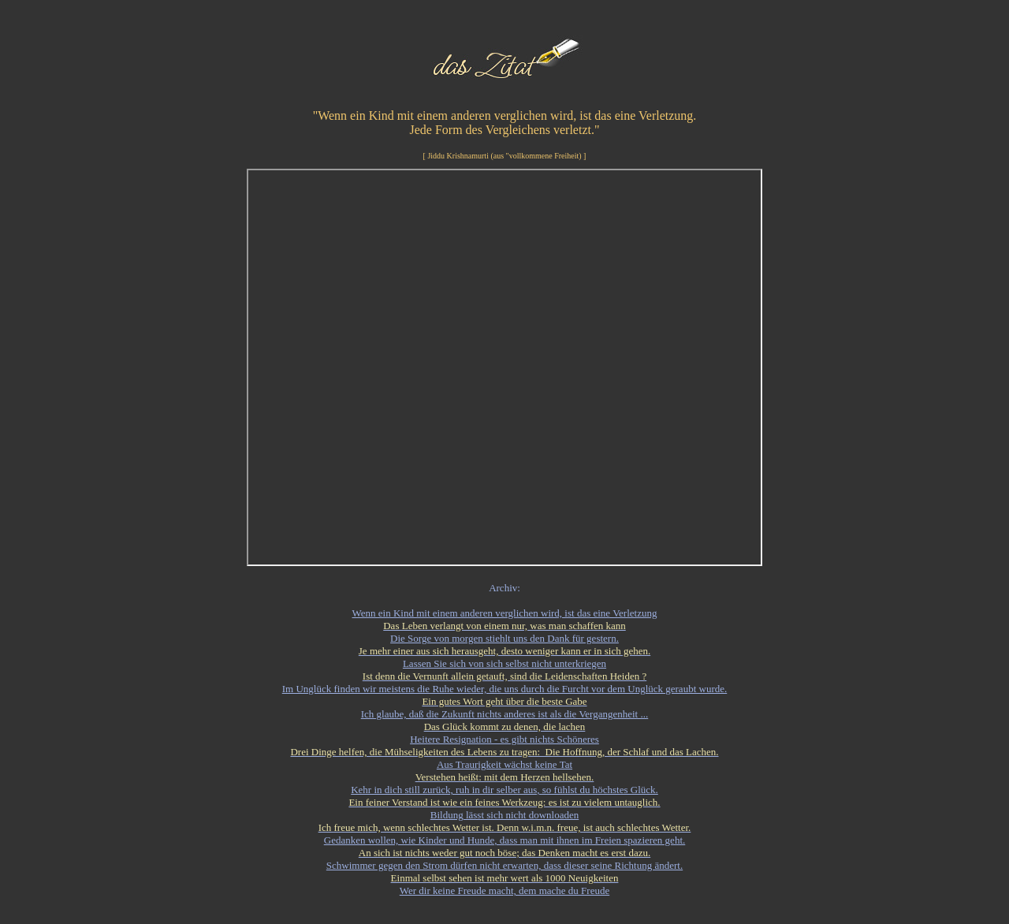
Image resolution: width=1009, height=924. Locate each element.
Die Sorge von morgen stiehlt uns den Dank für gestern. (504, 638)
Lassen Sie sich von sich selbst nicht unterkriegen (504, 663)
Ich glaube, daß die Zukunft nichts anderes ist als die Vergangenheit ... (505, 714)
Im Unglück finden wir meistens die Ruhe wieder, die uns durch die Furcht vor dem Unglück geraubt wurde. (504, 689)
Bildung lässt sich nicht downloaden (504, 815)
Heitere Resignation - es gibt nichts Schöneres (504, 739)
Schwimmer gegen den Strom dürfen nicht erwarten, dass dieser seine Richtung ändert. (504, 865)
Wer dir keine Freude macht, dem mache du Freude (504, 890)
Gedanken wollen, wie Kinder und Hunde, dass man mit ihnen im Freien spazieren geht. (505, 840)
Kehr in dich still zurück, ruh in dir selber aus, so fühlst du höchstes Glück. (504, 789)
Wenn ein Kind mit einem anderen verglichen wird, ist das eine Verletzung (504, 613)
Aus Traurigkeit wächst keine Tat (504, 764)
